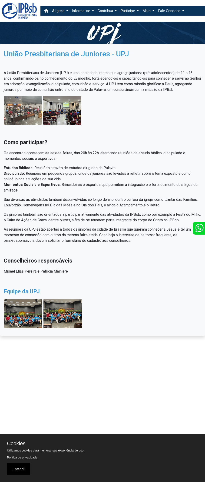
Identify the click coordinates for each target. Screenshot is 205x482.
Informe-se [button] (81, 11)
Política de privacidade (22, 457)
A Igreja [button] (58, 11)
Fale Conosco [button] (169, 11)
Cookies (16, 443)
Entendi (18, 469)
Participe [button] (128, 11)
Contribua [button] (106, 11)
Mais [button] (147, 11)
